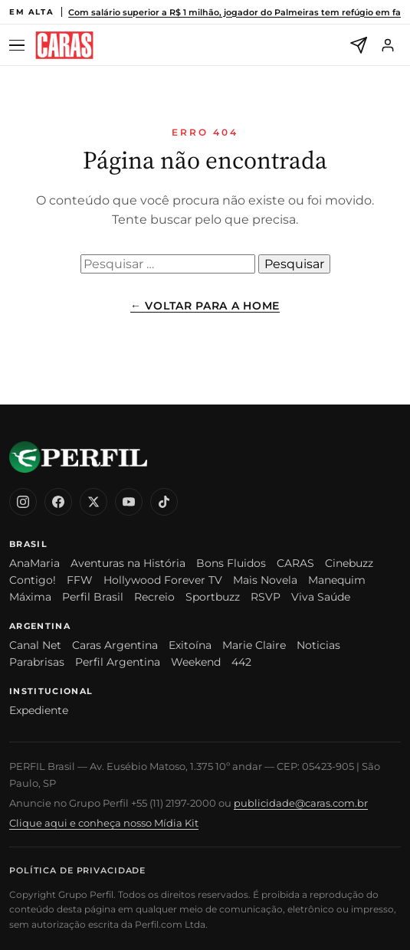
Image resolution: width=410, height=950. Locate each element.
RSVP (265, 597)
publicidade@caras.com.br (301, 803)
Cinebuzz (349, 563)
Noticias (318, 645)
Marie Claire (254, 645)
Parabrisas (36, 662)
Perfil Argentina (117, 662)
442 (241, 662)
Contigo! (32, 580)
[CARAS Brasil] (64, 45)
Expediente (38, 710)
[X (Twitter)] (93, 502)
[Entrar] (388, 45)
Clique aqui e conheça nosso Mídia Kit (103, 823)
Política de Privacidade (77, 870)
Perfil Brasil (92, 597)
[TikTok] (164, 502)
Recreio (154, 597)
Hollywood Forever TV (162, 580)
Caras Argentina (115, 645)
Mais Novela (265, 580)
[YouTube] (129, 502)
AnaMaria (34, 563)
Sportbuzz (212, 597)
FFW (80, 580)
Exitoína (190, 645)
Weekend (196, 662)
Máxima (30, 597)
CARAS (295, 563)
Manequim (337, 580)
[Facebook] (58, 502)
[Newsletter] (359, 45)
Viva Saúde (320, 597)
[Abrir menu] (19, 45)
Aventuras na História (128, 563)
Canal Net (35, 645)
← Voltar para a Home (205, 306)
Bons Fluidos (231, 563)
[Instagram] (23, 502)
